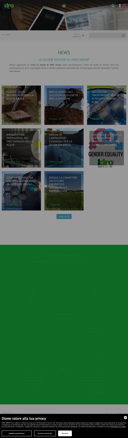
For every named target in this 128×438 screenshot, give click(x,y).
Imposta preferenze (17, 433)
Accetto (65, 433)
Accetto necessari (45, 433)
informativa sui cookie (118, 427)
